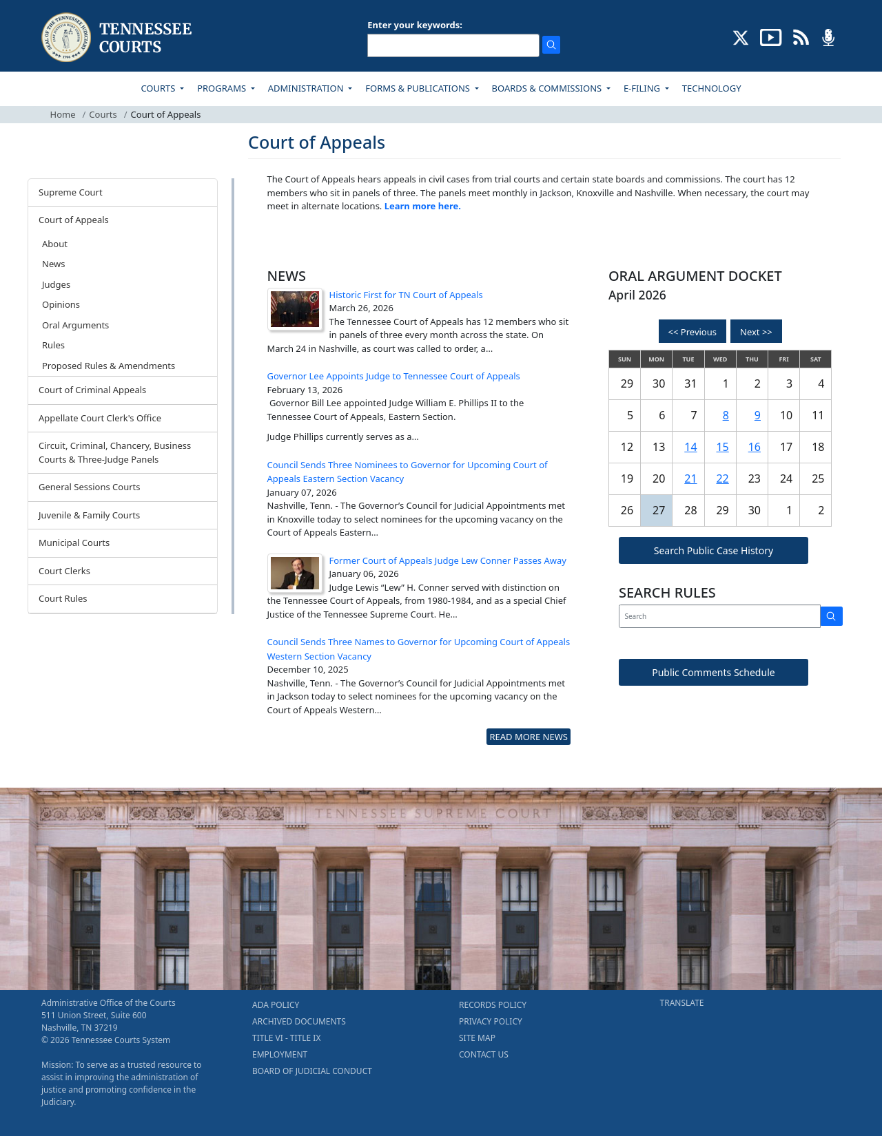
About (55, 244)
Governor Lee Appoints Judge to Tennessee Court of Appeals (393, 376)
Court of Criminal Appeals (92, 389)
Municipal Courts (74, 542)
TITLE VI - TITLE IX (286, 1038)
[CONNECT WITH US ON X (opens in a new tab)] (741, 36)
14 (690, 446)
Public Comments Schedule (713, 672)
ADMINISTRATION (307, 88)
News (53, 263)
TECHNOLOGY (711, 88)
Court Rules (63, 598)
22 (722, 478)
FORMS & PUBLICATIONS (418, 88)
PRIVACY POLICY (490, 1021)
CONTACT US (484, 1054)
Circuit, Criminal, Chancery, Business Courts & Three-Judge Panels (115, 452)
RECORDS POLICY (492, 1005)
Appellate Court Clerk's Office (100, 418)
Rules (53, 345)
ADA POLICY (275, 1005)
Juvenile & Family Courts (89, 515)
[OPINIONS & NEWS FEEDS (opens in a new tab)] (801, 36)
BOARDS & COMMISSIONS (548, 88)
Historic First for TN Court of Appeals (406, 294)
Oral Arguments (75, 325)
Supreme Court (71, 192)
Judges (56, 284)
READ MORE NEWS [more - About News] (528, 736)
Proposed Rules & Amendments (108, 365)
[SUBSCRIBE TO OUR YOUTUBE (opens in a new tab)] (771, 36)
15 (722, 446)
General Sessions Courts (90, 487)
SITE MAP (477, 1038)
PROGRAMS (222, 88)
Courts (102, 114)
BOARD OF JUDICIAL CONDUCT (312, 1071)
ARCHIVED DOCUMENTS (299, 1021)
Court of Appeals (74, 219)
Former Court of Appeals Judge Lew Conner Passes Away (447, 560)
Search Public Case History (713, 550)
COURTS (159, 88)
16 (754, 446)
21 (690, 478)
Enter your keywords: (414, 25)
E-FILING (643, 88)
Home (63, 114)
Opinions (61, 304)
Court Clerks (64, 571)
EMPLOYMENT (279, 1054)
